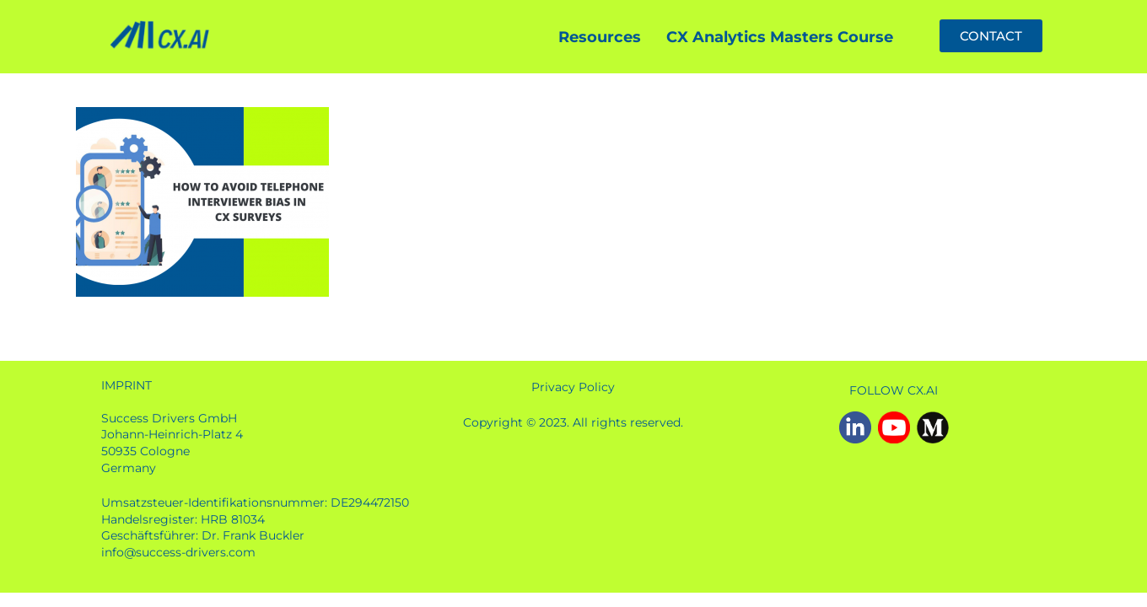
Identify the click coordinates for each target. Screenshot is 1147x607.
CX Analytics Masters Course (779, 37)
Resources (599, 37)
